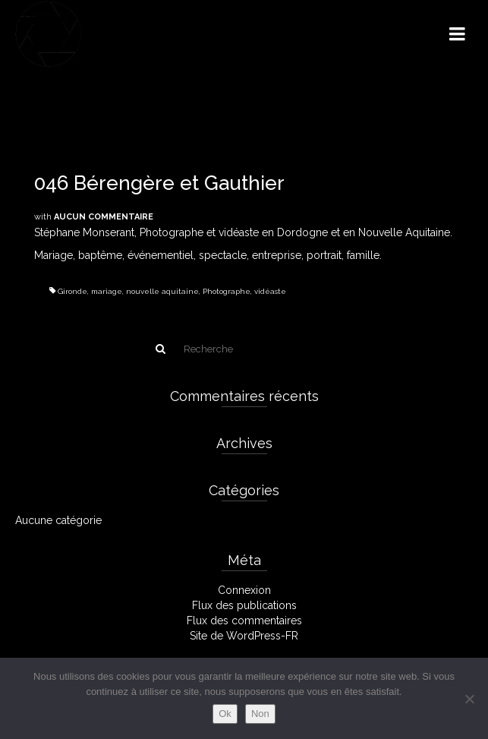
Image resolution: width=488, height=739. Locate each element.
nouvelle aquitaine (162, 291)
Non (260, 713)
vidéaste (270, 291)
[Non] (469, 698)
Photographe (226, 291)
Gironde (72, 291)
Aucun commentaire (103, 217)
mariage (106, 291)
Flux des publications (244, 605)
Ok (225, 713)
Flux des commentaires (244, 620)
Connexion (244, 590)
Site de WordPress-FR (244, 636)
